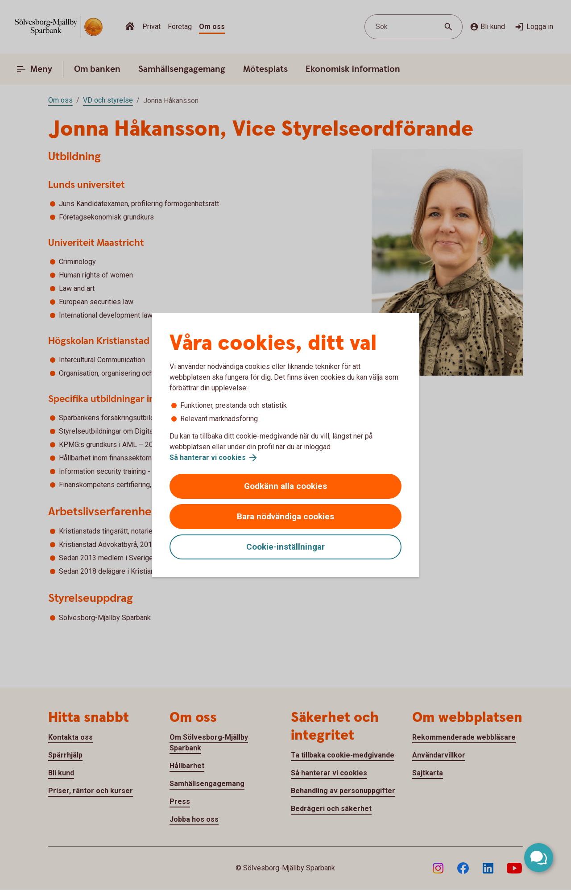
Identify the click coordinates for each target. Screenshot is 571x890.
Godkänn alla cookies (285, 486)
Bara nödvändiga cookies (285, 516)
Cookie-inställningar (285, 547)
